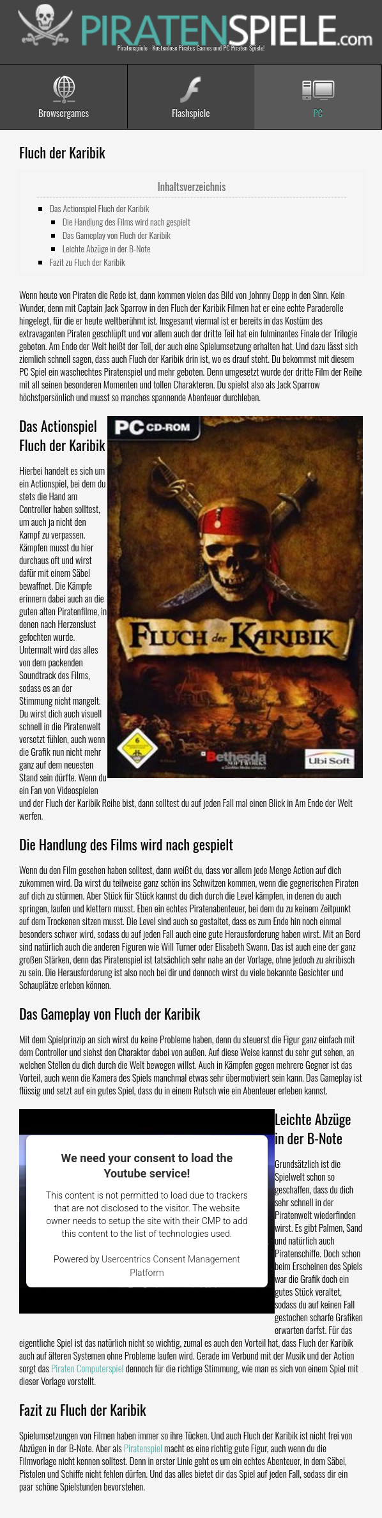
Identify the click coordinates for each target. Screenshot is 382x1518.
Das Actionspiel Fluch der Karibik (99, 208)
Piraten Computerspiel (87, 1368)
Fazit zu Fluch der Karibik (87, 261)
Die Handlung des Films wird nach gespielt (126, 221)
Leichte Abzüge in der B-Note (107, 248)
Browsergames (63, 112)
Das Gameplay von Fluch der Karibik (117, 234)
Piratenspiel (143, 1448)
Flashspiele (191, 112)
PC (318, 112)
